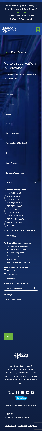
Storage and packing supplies (20, 256)
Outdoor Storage (14, 222)
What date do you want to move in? (20, 230)
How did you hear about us (16, 283)
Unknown (11, 225)
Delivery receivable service (18, 262)
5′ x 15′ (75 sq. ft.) (14, 203)
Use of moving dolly (15, 253)
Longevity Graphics (28, 425)
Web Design (10, 425)
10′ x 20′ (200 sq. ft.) (15, 212)
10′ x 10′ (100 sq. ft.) (15, 206)
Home (6, 52)
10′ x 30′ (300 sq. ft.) (15, 219)
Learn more (21, 12)
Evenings (11, 278)
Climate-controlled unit (17, 246)
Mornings (11, 270)
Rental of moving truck (16, 249)
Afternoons (12, 274)
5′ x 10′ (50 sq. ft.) (14, 199)
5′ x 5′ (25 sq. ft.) (14, 196)
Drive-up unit (12, 259)
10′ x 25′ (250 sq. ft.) (15, 216)
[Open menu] (38, 29)
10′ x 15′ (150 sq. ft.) (15, 209)
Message (8, 294)
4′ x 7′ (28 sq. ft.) (14, 193)
